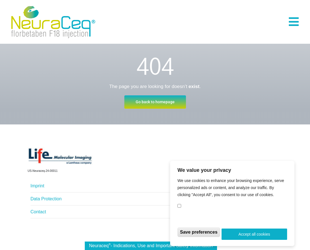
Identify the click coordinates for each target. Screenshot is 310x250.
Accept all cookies (254, 236)
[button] (294, 21)
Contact (38, 211)
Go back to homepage (155, 102)
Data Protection (46, 198)
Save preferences (199, 233)
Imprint (37, 185)
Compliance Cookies (203, 208)
